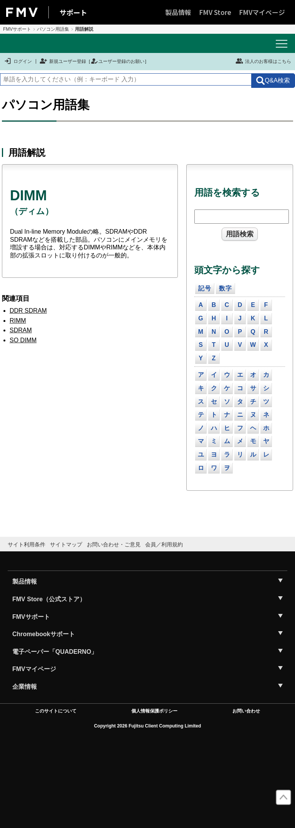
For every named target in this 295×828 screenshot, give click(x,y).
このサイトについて (55, 711)
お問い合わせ (246, 711)
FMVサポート (17, 29)
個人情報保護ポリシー (154, 711)
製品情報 (178, 12)
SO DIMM (23, 340)
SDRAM (21, 330)
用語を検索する (227, 192)
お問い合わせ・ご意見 (114, 544)
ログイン (18, 61)
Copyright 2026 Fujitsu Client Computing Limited (147, 726)
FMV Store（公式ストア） (49, 599)
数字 (225, 288)
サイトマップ (66, 544)
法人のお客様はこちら (263, 61)
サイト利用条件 (26, 544)
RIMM (18, 320)
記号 (204, 288)
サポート (73, 12)
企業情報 (24, 686)
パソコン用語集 (53, 29)
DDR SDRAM (28, 310)
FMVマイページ (262, 12)
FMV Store (215, 12)
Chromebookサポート (43, 634)
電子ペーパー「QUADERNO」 (54, 651)
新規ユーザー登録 (63, 61)
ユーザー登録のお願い (117, 61)
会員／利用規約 (164, 544)
